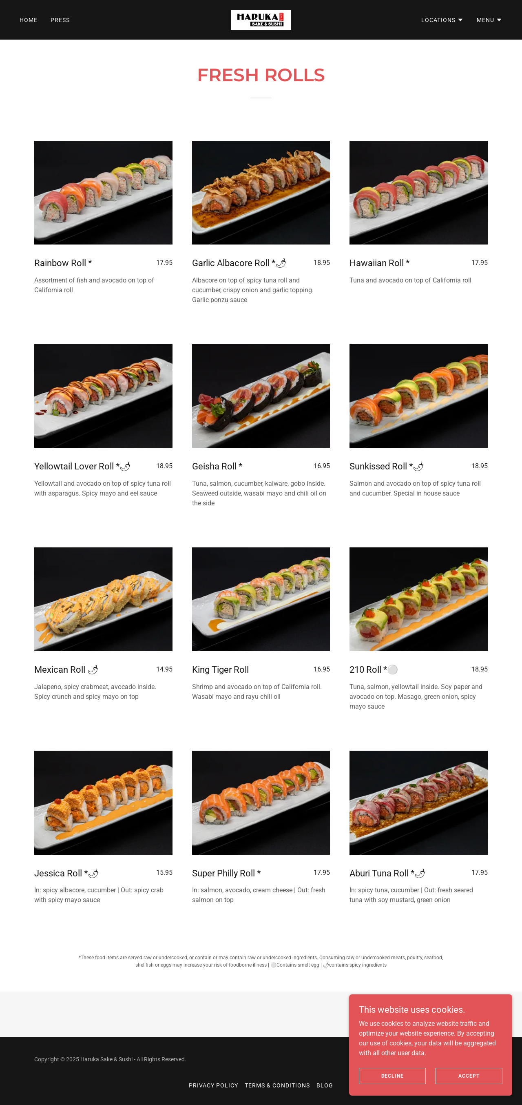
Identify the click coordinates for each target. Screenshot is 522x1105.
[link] (261, 19)
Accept (468, 1075)
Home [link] (29, 20)
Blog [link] (324, 1085)
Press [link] (60, 20)
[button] (442, 20)
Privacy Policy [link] (213, 1085)
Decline (392, 1075)
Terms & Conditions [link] (277, 1085)
